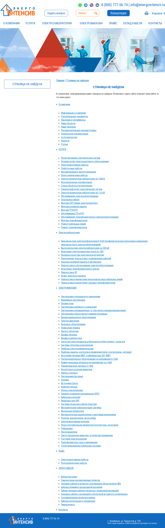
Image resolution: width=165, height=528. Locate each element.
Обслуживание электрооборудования (79, 196)
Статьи (64, 144)
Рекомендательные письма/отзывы (78, 130)
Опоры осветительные (72, 390)
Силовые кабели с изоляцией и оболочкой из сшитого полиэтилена (94, 494)
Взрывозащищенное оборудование (78, 317)
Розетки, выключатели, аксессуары (78, 418)
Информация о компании (73, 113)
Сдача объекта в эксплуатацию (76, 185)
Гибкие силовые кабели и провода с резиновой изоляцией (90, 490)
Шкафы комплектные (71, 338)
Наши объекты (68, 123)
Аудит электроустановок (73, 276)
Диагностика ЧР (69, 272)
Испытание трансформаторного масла (80, 269)
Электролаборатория (57, 23)
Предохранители (69, 432)
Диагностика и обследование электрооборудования (87, 265)
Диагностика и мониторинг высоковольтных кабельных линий (92, 279)
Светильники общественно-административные (84, 314)
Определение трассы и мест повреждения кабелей (86, 258)
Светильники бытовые (72, 376)
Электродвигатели (70, 320)
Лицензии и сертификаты (73, 120)
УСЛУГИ (30, 23)
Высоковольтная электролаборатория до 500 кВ (85, 248)
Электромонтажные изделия (75, 421)
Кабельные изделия (70, 397)
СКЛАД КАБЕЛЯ (132, 23)
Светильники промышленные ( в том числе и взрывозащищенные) (93, 310)
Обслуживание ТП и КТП (72, 213)
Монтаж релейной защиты (74, 206)
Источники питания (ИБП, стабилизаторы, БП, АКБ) (85, 355)
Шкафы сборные (69, 334)
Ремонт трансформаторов (74, 227)
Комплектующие (69, 386)
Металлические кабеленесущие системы (81, 407)
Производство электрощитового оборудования (85, 161)
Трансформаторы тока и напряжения (79, 442)
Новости (65, 140)
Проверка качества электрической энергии (82, 255)
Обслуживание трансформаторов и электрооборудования (89, 217)
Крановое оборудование (73, 324)
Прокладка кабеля (70, 199)
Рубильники (67, 428)
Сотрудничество (69, 137)
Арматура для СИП (70, 400)
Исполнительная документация (76, 182)
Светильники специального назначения (80, 296)
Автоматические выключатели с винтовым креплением (88, 414)
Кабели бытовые (69, 476)
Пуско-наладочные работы (74, 175)
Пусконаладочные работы (74, 463)
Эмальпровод (68, 504)
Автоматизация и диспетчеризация (78, 171)
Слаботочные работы (71, 168)
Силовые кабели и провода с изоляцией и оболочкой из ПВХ (91, 483)
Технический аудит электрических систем (81, 189)
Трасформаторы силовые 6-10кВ (77, 366)
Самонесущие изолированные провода (80, 480)
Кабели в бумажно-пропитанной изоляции (81, 487)
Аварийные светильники (73, 300)
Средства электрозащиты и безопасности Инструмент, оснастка (93, 341)
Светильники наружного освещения (79, 307)
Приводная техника (70, 327)
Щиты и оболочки (70, 331)
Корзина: (158, 13)
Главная (60, 80)
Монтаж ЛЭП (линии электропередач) (79, 203)
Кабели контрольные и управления (78, 501)
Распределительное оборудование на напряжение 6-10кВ (89, 359)
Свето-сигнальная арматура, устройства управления (87, 435)
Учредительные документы (74, 116)
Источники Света (69, 383)
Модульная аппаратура (72, 411)
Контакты (155, 23)
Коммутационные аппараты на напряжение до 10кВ (86, 362)
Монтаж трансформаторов (74, 220)
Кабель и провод (69, 373)
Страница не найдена (77, 80)
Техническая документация (74, 133)
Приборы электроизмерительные (77, 348)
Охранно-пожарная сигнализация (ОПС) (80, 393)
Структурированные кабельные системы (81, 445)
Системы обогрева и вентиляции (77, 345)
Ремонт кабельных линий (73, 224)
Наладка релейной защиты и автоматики (81, 262)
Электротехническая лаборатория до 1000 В (83, 178)
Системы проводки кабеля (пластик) (79, 404)
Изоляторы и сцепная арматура (76, 369)
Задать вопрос (56, 13)
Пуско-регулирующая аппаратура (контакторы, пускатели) (89, 425)
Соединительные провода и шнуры (78, 497)
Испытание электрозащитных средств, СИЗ (82, 251)
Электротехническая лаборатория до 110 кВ (83, 192)
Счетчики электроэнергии (74, 439)
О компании (11, 23)
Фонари (65, 380)
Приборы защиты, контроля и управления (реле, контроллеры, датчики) (96, 352)
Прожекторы (67, 303)
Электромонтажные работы (74, 165)
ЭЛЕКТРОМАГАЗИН (91, 23)
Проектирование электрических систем (80, 158)
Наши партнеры (68, 127)
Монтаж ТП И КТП (69, 210)
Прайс (113, 23)
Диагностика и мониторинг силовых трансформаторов (88, 282)
